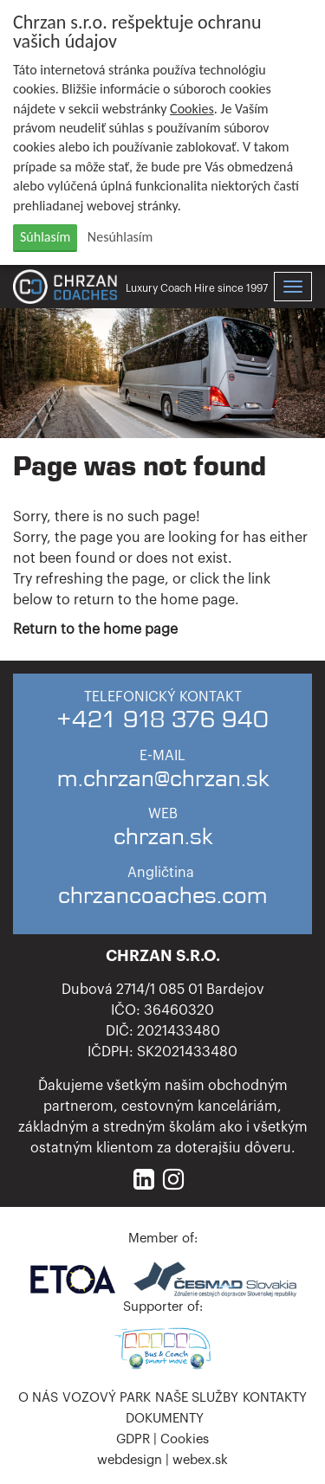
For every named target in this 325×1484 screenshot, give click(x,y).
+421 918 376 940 (162, 719)
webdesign (129, 1460)
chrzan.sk (163, 836)
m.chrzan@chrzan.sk (163, 778)
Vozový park (106, 1397)
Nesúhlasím (120, 237)
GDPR (133, 1439)
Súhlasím (45, 237)
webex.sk (200, 1460)
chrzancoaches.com (163, 895)
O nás (38, 1397)
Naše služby (196, 1397)
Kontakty (275, 1397)
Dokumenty (165, 1418)
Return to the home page (95, 629)
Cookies (192, 108)
